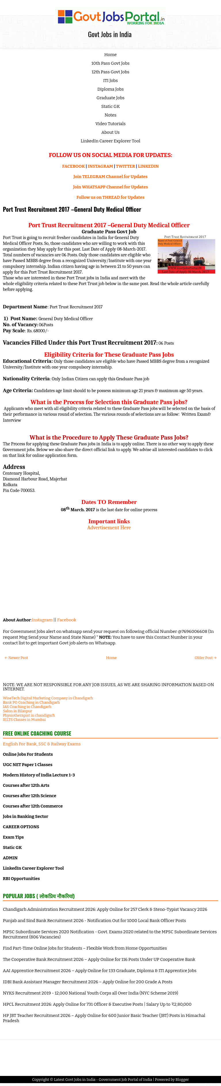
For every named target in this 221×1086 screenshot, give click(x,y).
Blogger (182, 1079)
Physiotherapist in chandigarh (29, 715)
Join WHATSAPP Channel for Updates (110, 187)
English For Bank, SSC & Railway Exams (42, 744)
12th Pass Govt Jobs (110, 72)
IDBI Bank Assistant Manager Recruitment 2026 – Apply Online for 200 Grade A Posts (87, 981)
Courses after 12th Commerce (33, 806)
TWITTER (125, 166)
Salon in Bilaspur (17, 711)
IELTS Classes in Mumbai (24, 719)
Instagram (42, 620)
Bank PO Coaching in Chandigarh (31, 702)
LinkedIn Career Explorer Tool (110, 141)
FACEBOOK (73, 166)
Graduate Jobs (110, 97)
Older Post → (205, 658)
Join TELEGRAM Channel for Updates (110, 176)
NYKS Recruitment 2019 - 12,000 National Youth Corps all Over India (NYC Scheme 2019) (90, 993)
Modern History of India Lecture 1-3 (39, 775)
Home (110, 54)
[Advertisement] (109, 571)
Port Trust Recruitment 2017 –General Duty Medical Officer (72, 209)
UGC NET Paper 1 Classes (27, 764)
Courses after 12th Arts (26, 785)
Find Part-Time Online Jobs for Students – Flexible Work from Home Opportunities (85, 948)
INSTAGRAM (100, 166)
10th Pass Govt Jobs (111, 63)
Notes (111, 115)
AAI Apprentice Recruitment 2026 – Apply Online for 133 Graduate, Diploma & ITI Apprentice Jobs (100, 970)
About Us (110, 132)
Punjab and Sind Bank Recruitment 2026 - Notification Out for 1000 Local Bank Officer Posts (94, 920)
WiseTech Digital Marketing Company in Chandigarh (48, 698)
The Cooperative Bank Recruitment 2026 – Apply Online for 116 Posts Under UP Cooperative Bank (99, 959)
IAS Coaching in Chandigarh (27, 707)
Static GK (110, 106)
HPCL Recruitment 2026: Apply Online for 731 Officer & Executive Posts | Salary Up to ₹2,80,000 (97, 1004)
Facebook (66, 620)
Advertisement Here (109, 527)
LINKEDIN (148, 166)
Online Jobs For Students (28, 754)
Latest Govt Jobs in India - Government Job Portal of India (103, 1079)
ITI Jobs (110, 80)
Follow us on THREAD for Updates (110, 197)
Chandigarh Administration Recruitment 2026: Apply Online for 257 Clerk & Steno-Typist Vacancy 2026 (105, 909)
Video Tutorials (111, 123)
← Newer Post (16, 658)
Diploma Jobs (110, 89)
